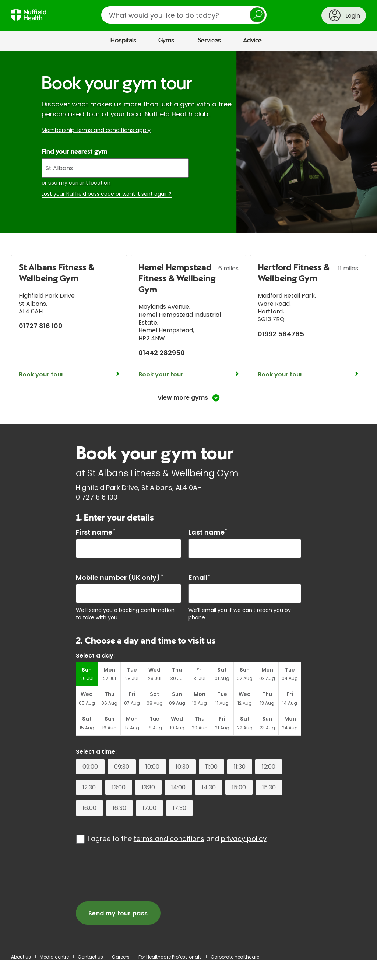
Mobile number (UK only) (119, 577)
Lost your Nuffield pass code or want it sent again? (107, 193)
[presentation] (132, 872)
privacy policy (244, 838)
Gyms (166, 40)
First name (95, 532)
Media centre (54, 957)
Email (199, 577)
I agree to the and (177, 838)
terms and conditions (169, 838)
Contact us (90, 957)
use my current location (79, 182)
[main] (188, 499)
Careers (121, 957)
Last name (208, 532)
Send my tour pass (118, 913)
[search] (184, 15)
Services (209, 40)
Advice (252, 40)
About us (21, 957)
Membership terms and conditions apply (96, 130)
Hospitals (123, 40)
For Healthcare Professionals (170, 957)
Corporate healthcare (235, 957)
